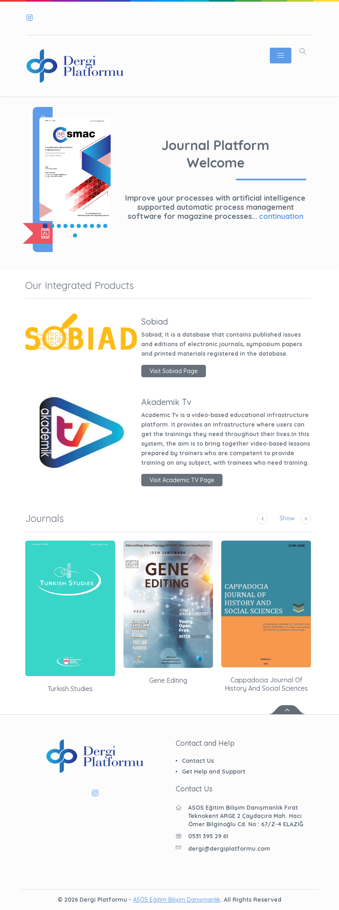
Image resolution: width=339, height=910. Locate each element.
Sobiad (132, 322)
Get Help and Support (213, 771)
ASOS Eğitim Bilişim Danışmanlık (176, 899)
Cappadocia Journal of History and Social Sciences (244, 684)
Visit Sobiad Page (152, 371)
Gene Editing (146, 680)
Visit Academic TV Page (160, 480)
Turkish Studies (48, 688)
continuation (281, 216)
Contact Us (198, 761)
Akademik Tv (144, 402)
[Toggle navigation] (280, 55)
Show (265, 518)
